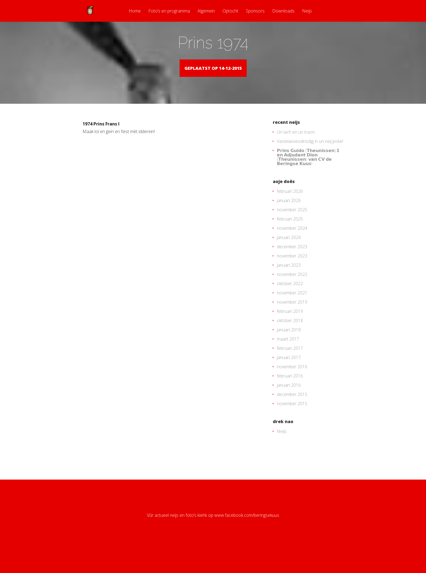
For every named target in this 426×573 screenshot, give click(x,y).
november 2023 (292, 285)
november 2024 (292, 258)
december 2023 (292, 276)
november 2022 (292, 304)
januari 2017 (289, 387)
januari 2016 (289, 415)
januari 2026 (289, 230)
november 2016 (292, 396)
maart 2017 (288, 368)
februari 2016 (290, 405)
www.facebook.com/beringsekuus (246, 545)
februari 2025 (290, 248)
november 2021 (292, 322)
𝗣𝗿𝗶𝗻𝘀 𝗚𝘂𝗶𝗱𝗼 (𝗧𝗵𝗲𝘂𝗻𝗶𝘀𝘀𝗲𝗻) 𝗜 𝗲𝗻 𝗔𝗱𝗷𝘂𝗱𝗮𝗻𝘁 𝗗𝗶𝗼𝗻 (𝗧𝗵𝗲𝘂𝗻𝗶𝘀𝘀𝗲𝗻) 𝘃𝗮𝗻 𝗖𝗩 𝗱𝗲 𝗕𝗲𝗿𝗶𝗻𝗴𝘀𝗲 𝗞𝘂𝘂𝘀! (308, 186)
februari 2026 (290, 221)
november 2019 (292, 332)
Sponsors (255, 11)
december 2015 (292, 424)
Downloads (283, 11)
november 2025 (292, 239)
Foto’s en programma (169, 11)
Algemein (206, 11)
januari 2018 (289, 359)
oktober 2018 (290, 350)
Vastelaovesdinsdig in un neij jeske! (310, 171)
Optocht (230, 11)
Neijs (307, 11)
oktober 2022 (290, 313)
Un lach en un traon (296, 162)
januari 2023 (289, 295)
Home (135, 11)
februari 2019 (290, 341)
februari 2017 (290, 378)
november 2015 (292, 433)
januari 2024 (289, 267)
